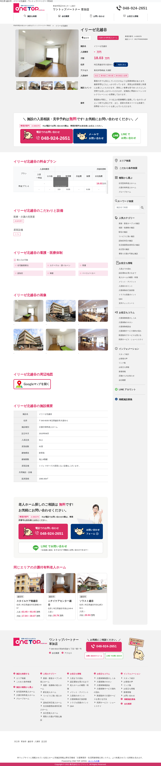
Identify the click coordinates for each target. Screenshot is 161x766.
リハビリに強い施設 (126, 236)
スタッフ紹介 (124, 354)
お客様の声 (123, 359)
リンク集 (122, 363)
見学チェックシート (126, 303)
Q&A (120, 299)
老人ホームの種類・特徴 (128, 277)
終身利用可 (19, 221)
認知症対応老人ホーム (52, 703)
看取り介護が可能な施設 (128, 254)
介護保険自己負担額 (126, 290)
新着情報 (122, 372)
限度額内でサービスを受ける (130, 335)
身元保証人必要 (121, 76)
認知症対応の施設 (126, 241)
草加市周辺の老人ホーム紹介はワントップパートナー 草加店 (32, 25)
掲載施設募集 (125, 399)
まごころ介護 (93, 761)
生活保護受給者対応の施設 (129, 245)
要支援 (103, 76)
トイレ (17, 234)
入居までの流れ (125, 269)
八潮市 (37, 741)
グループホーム (125, 192)
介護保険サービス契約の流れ (130, 331)
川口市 (17, 741)
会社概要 (122, 380)
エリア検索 (125, 161)
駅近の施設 (123, 232)
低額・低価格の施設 (126, 228)
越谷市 (30, 741)
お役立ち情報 (124, 367)
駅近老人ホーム (49, 692)
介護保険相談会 (125, 327)
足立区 (44, 741)
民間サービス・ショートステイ (131, 339)
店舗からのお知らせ (126, 376)
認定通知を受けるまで (127, 273)
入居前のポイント (126, 286)
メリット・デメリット (127, 282)
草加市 (23, 741)
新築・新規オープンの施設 (129, 223)
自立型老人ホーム (50, 713)
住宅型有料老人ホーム (127, 183)
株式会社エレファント (79, 764)
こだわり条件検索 (128, 168)
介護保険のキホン (126, 322)
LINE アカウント (127, 389)
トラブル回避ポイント (127, 295)
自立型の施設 (124, 249)
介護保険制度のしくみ (127, 318)
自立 (96, 76)
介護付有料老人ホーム (127, 187)
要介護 (110, 76)
